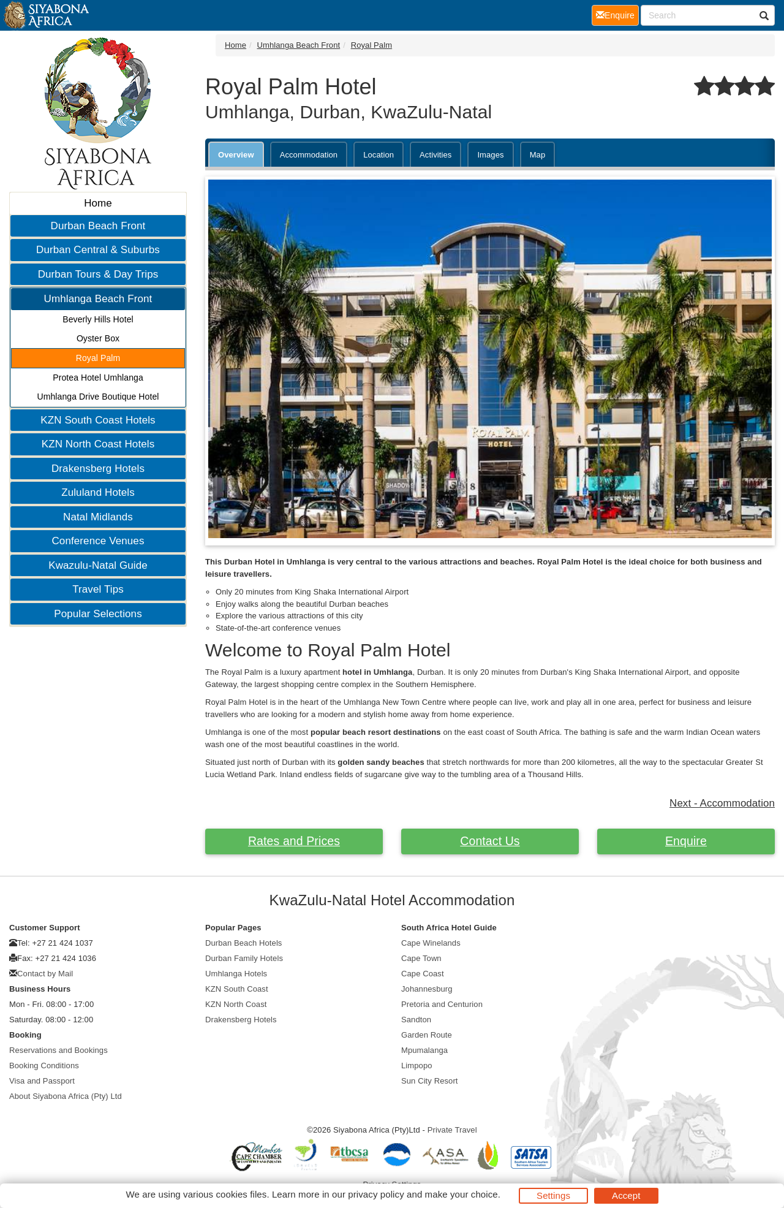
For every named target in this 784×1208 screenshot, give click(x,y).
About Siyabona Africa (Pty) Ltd (65, 1096)
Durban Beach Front (98, 226)
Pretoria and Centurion (442, 1004)
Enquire (686, 841)
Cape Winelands (431, 943)
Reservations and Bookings (58, 1050)
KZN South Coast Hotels (97, 420)
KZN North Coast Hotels (98, 444)
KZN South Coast (236, 988)
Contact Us (489, 841)
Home (98, 203)
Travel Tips (98, 589)
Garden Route (426, 1034)
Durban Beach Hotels (243, 943)
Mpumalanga (424, 1050)
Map (538, 154)
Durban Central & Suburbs (98, 250)
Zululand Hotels (98, 492)
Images (490, 154)
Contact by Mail (45, 973)
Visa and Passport (42, 1080)
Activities (435, 154)
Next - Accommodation (722, 803)
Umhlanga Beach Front (98, 299)
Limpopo (416, 1065)
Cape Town (421, 958)
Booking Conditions (44, 1065)
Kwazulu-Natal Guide (98, 565)
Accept (626, 1195)
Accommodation (309, 154)
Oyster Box (98, 338)
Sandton (416, 1019)
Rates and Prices (294, 841)
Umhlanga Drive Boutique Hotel (98, 396)
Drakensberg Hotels (98, 468)
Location (378, 154)
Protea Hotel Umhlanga (98, 377)
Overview (236, 154)
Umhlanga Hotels (236, 973)
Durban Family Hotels (244, 958)
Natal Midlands (98, 517)
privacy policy (376, 1194)
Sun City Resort (429, 1080)
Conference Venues (97, 541)
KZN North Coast (235, 1004)
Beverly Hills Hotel (98, 319)
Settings (553, 1195)
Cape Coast (422, 973)
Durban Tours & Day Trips (98, 274)
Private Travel (452, 1129)
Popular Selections (98, 614)
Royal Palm (98, 358)
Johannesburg (427, 988)
